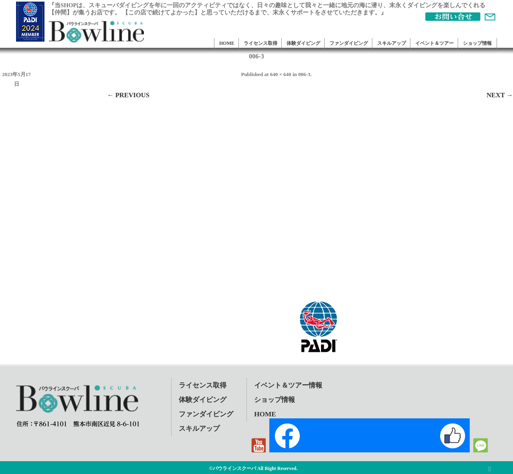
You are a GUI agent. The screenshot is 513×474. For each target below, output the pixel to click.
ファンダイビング (348, 43)
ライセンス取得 (260, 43)
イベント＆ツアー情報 (288, 385)
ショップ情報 (477, 43)
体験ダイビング (303, 43)
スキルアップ (391, 43)
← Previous (128, 95)
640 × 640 (280, 74)
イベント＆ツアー (434, 43)
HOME (226, 43)
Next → (500, 95)
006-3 (304, 74)
